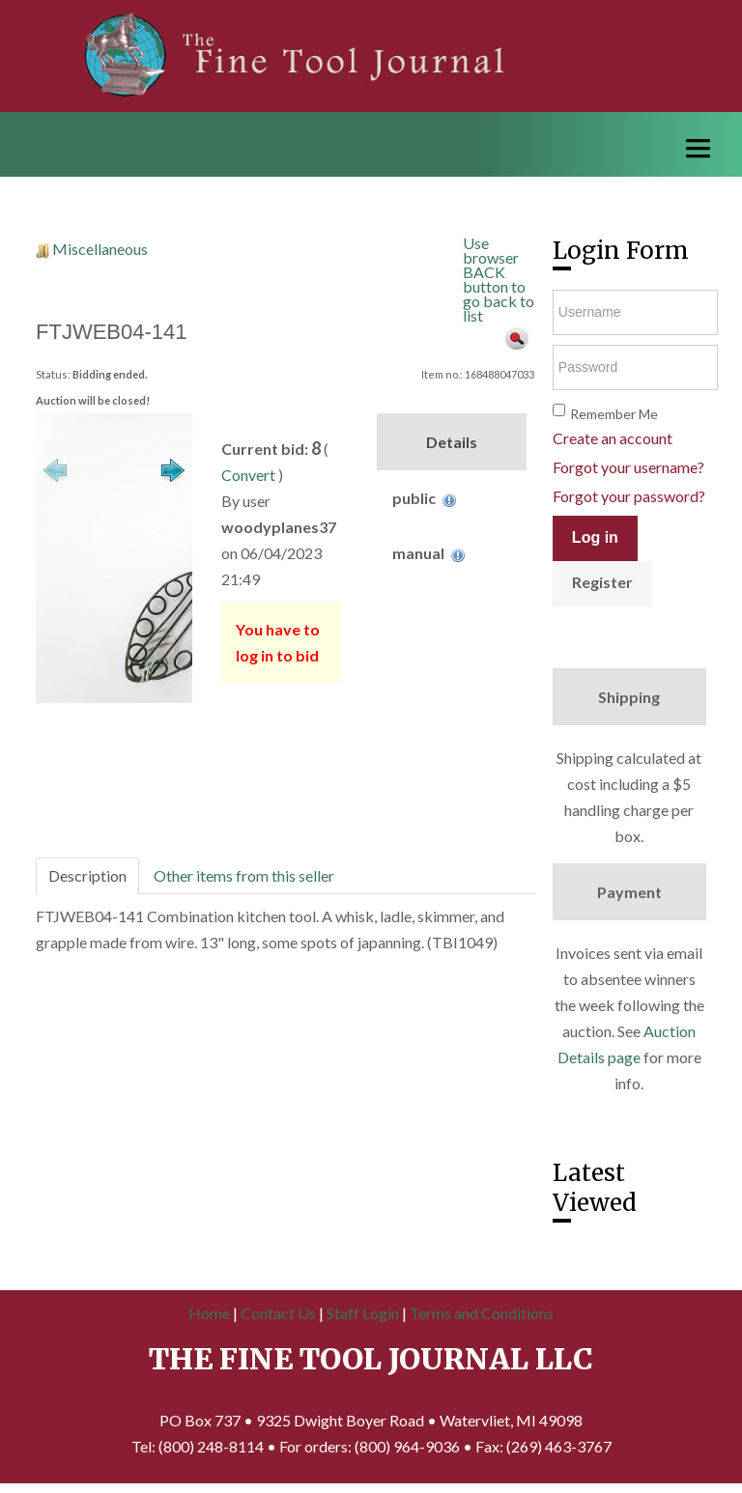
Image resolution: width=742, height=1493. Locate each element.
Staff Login (363, 1313)
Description (87, 875)
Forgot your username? (628, 467)
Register (602, 582)
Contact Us (278, 1313)
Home (209, 1313)
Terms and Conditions (482, 1313)
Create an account (612, 438)
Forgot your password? (629, 496)
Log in (595, 537)
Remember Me (614, 414)
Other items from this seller (244, 875)
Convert (248, 474)
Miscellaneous (100, 248)
